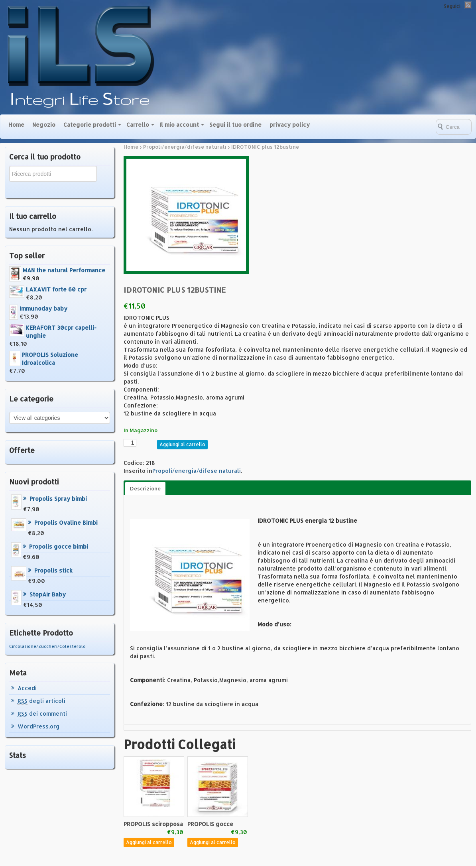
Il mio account (179, 124)
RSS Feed (468, 5)
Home (16, 124)
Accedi (27, 688)
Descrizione (145, 488)
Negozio (43, 124)
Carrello (137, 124)
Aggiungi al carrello (182, 444)
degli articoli (41, 701)
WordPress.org (39, 726)
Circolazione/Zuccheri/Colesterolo (47, 646)
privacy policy (289, 124)
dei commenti (42, 713)
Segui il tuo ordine (235, 124)
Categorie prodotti (89, 124)
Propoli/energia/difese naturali (184, 147)
